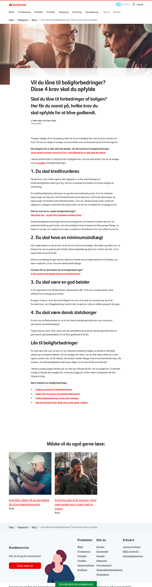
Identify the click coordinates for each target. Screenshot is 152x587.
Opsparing (64, 12)
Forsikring (77, 12)
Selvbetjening (91, 12)
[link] (11, 4)
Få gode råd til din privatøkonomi (76, 584)
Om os (106, 12)
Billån (11, 12)
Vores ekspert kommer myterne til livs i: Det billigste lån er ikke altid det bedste (71, 152)
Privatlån (51, 12)
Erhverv (117, 12)
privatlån (41, 163)
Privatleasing (24, 12)
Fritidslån (38, 12)
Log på (140, 4)
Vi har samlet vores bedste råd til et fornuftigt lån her (58, 273)
